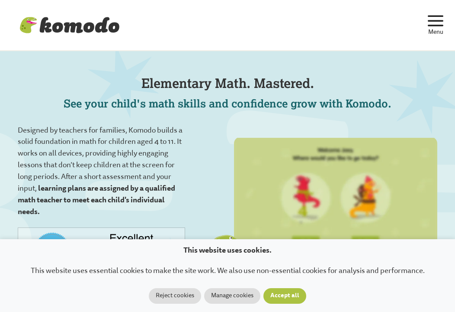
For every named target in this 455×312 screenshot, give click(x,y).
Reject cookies (175, 296)
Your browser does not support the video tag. (335, 205)
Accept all (284, 296)
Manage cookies (232, 296)
